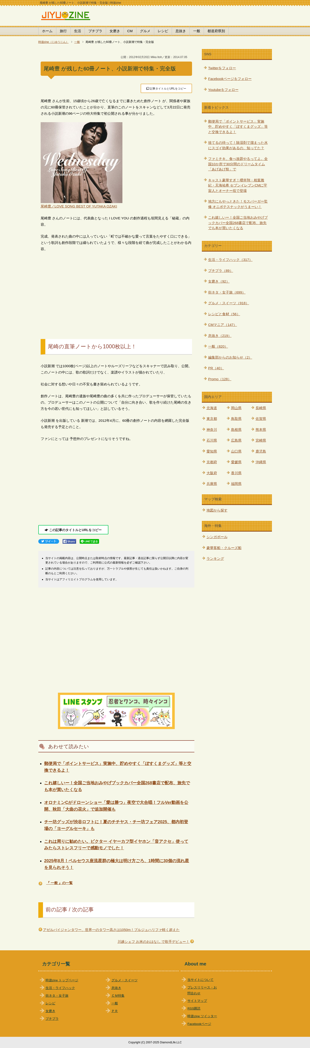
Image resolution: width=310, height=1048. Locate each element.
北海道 (212, 408)
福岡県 (236, 484)
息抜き (180, 31)
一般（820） (218, 346)
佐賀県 (261, 419)
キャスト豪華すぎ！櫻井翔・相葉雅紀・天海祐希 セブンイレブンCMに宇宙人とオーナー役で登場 (237, 185)
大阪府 (212, 473)
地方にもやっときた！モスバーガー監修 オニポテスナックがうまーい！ (238, 204)
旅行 (63, 31)
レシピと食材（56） (224, 314)
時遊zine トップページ (62, 980)
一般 (196, 31)
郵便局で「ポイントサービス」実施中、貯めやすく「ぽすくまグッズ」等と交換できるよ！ (238, 126)
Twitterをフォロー (222, 68)
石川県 (212, 440)
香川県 (236, 473)
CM (130, 31)
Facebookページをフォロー (230, 79)
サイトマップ (197, 1001)
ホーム (47, 31)
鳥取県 (236, 419)
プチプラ (95, 31)
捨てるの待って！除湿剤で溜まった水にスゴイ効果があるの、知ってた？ (238, 145)
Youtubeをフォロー (223, 90)
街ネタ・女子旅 (57, 995)
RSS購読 (193, 1008)
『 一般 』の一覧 (59, 883)
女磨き (115, 31)
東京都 (212, 419)
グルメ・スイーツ (124, 980)
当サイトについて (200, 980)
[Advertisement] (116, 290)
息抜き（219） (220, 336)
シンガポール (217, 537)
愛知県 (212, 451)
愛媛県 (236, 462)
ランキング (215, 558)
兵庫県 (212, 484)
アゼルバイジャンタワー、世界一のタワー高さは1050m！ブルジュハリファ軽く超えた (111, 930)
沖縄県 (261, 462)
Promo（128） (219, 379)
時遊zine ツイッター (202, 1016)
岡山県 (236, 408)
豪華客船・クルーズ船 (224, 548)
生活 (77, 31)
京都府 (212, 462)
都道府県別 (216, 31)
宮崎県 (261, 440)
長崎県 (261, 408)
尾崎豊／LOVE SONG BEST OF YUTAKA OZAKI (79, 206)
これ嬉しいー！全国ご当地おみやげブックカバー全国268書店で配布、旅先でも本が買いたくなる (238, 222)
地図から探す (217, 510)
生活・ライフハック (60, 988)
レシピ (163, 31)
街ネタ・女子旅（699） (227, 292)
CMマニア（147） (222, 325)
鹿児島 (261, 451)
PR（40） (216, 368)
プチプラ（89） (220, 271)
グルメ (145, 31)
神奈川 (212, 430)
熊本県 (261, 430)
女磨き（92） (219, 281)
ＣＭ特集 (118, 995)
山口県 (236, 451)
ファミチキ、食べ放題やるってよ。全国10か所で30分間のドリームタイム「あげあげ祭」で (238, 164)
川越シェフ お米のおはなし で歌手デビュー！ (153, 942)
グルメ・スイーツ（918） (228, 303)
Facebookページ (199, 1024)
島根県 (236, 430)
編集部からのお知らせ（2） (230, 357)
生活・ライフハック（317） (230, 260)
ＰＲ (114, 1011)
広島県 (236, 440)
